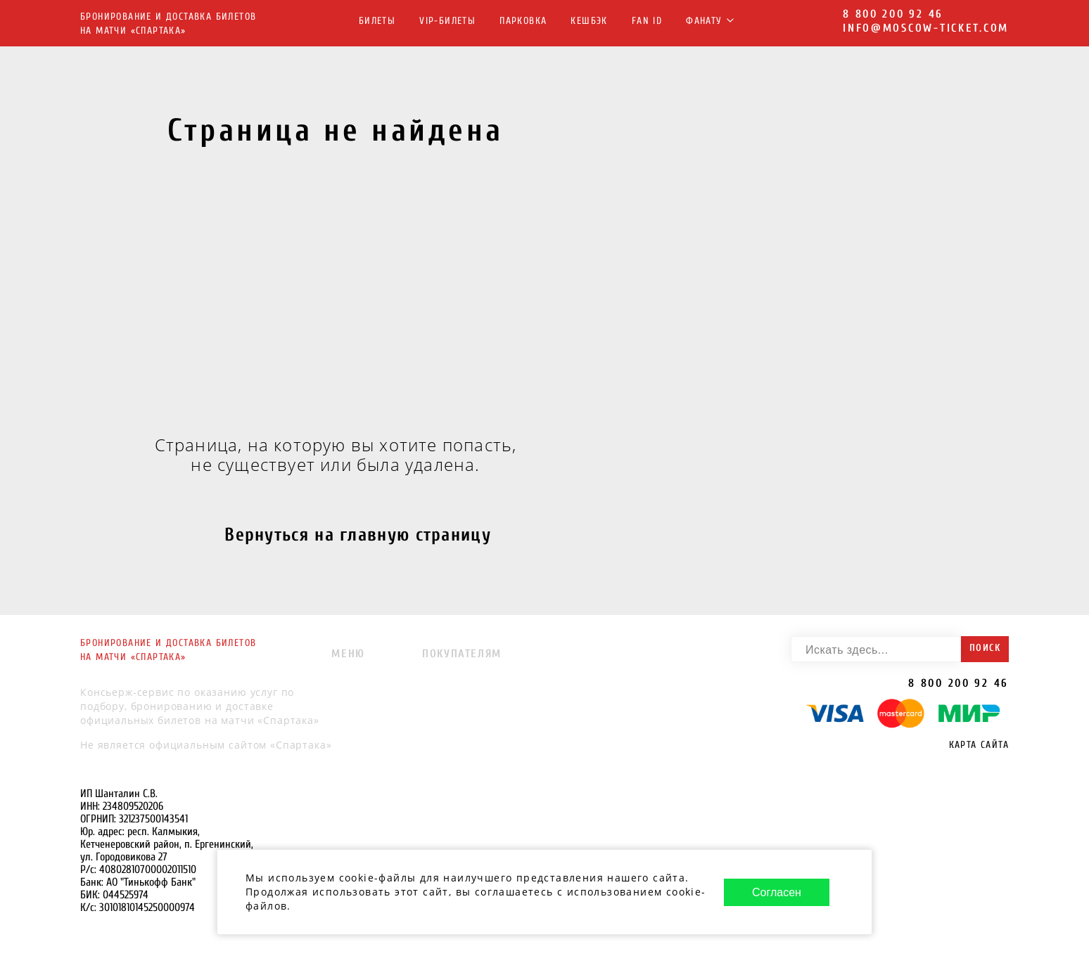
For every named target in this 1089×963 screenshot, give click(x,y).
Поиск (984, 648)
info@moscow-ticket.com (926, 28)
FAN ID (647, 21)
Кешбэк (589, 21)
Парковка (523, 21)
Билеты (377, 21)
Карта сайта (979, 745)
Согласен (776, 892)
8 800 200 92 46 (893, 14)
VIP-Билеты (447, 21)
